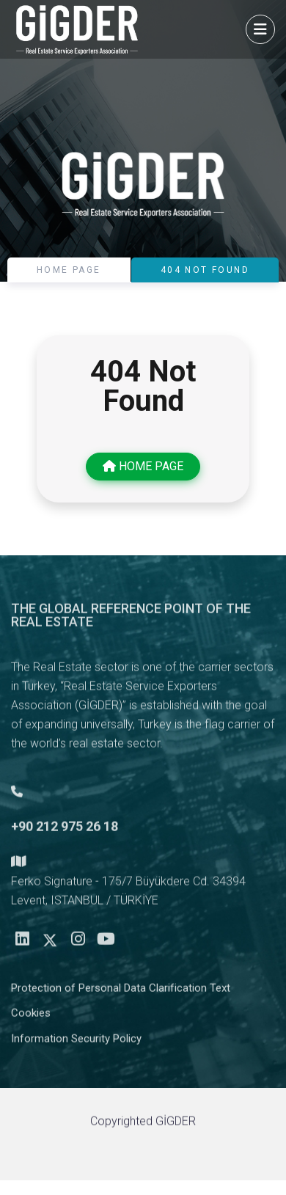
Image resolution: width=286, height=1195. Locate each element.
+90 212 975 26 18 (64, 830)
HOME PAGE (69, 270)
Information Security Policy (76, 1043)
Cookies (31, 1017)
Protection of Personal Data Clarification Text (120, 992)
